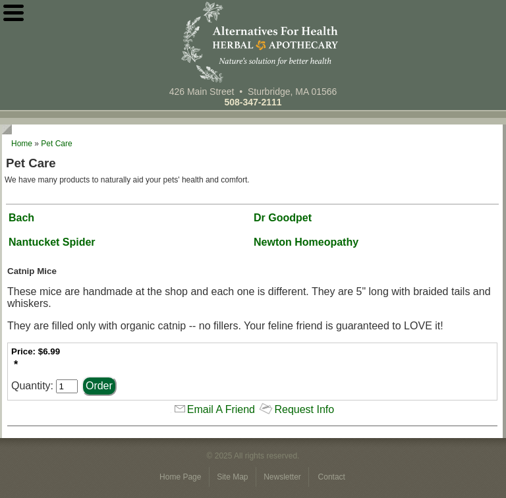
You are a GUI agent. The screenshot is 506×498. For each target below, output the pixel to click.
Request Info (304, 409)
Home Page (181, 477)
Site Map (233, 477)
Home (21, 143)
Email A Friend (221, 409)
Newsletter (283, 477)
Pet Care (56, 143)
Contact (331, 477)
